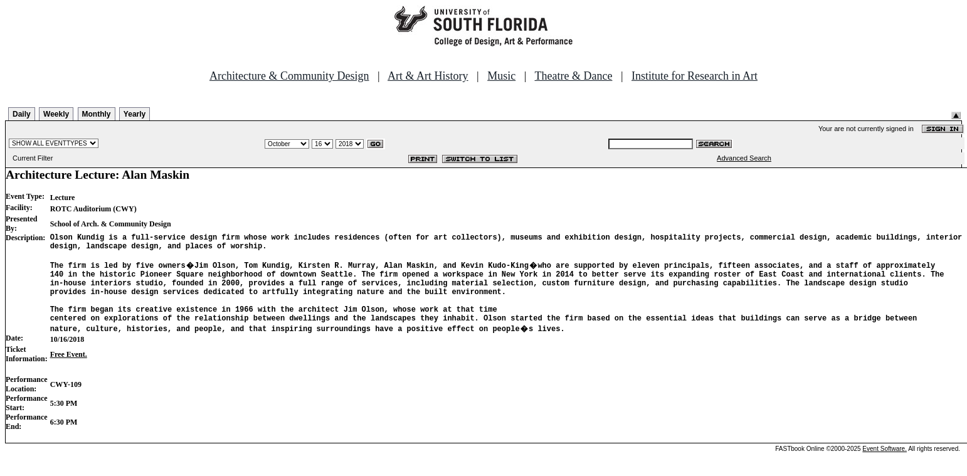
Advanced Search (744, 158)
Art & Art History (428, 76)
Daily (22, 114)
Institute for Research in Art (694, 76)
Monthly (96, 114)
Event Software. (884, 465)
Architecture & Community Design (289, 76)
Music (501, 76)
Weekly (56, 114)
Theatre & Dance (573, 76)
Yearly (134, 114)
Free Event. (68, 371)
